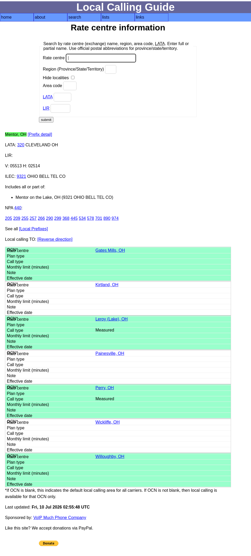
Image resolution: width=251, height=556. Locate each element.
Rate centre (89, 58)
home (6, 17)
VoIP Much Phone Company (59, 517)
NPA (9, 208)
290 (49, 218)
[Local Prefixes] (33, 229)
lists (105, 17)
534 (82, 218)
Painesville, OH (110, 353)
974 (115, 218)
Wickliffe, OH (108, 422)
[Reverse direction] (54, 239)
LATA (48, 97)
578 (90, 218)
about (40, 17)
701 (98, 218)
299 (57, 218)
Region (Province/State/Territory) (80, 69)
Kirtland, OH (107, 284)
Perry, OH (105, 388)
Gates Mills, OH (110, 250)
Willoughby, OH (110, 456)
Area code (60, 86)
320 (20, 145)
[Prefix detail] (40, 134)
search (74, 17)
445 (74, 218)
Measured (105, 330)
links (140, 17)
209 (16, 218)
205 (8, 218)
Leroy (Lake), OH (112, 319)
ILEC (9, 176)
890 (107, 218)
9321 (21, 176)
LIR (46, 108)
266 (41, 218)
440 (17, 208)
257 (33, 218)
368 (65, 218)
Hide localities (58, 78)
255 (24, 218)
